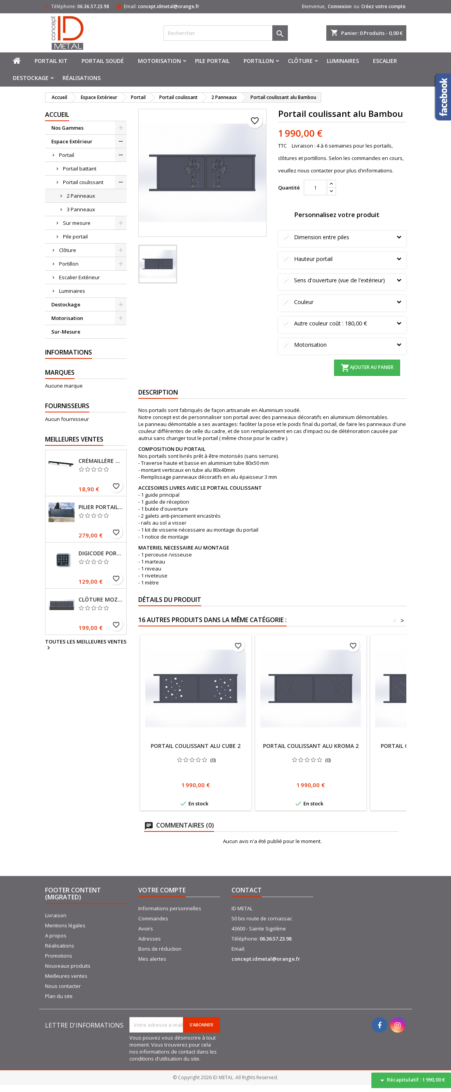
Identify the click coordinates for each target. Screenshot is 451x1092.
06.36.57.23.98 (93, 6)
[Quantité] (315, 187)
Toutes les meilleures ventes (86, 645)
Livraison (55, 915)
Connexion (340, 6)
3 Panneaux (81, 209)
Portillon (259, 60)
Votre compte (162, 890)
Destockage (31, 78)
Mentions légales (65, 925)
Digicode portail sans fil (100, 553)
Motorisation (159, 60)
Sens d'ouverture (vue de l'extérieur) (342, 280)
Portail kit (51, 60)
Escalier (385, 60)
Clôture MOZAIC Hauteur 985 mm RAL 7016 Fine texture (100, 599)
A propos (55, 935)
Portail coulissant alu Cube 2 (195, 745)
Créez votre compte (383, 6)
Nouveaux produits (68, 965)
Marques (60, 372)
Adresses (149, 938)
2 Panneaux (81, 195)
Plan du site (59, 996)
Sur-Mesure (65, 331)
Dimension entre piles (342, 237)
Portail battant (79, 168)
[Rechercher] (226, 33)
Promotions (58, 955)
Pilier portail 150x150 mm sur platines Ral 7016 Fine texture (100, 507)
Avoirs (145, 928)
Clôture (300, 60)
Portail (66, 154)
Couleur (342, 302)
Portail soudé (103, 60)
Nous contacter (63, 985)
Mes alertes (152, 958)
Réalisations (82, 78)
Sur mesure (77, 222)
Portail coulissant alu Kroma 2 (311, 745)
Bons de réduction (159, 948)
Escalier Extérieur (79, 277)
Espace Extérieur (71, 141)
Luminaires (343, 60)
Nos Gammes (67, 127)
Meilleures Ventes (74, 439)
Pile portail (212, 60)
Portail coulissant (83, 182)
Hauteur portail (342, 259)
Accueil (57, 114)
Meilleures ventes (66, 975)
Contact (247, 890)
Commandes (153, 918)
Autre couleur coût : (342, 323)
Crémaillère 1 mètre (100, 461)
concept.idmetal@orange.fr (168, 6)
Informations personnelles (169, 908)
